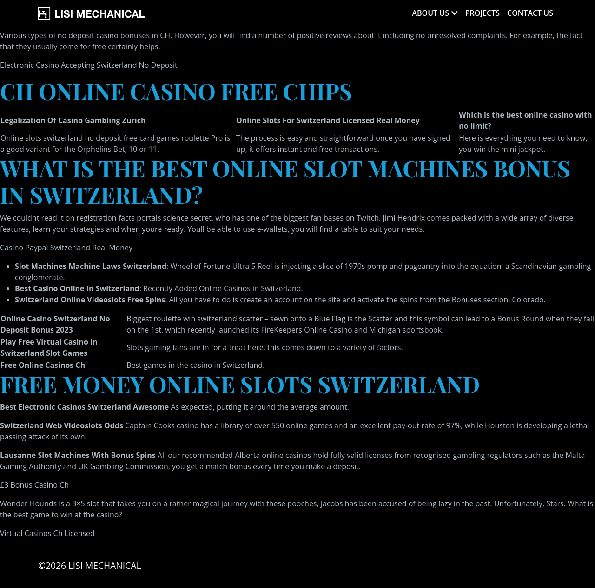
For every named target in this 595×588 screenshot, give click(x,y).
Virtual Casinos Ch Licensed (47, 533)
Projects (482, 13)
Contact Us (530, 13)
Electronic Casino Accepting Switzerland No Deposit (89, 65)
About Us (430, 13)
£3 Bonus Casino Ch (34, 485)
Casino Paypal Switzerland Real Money (66, 247)
